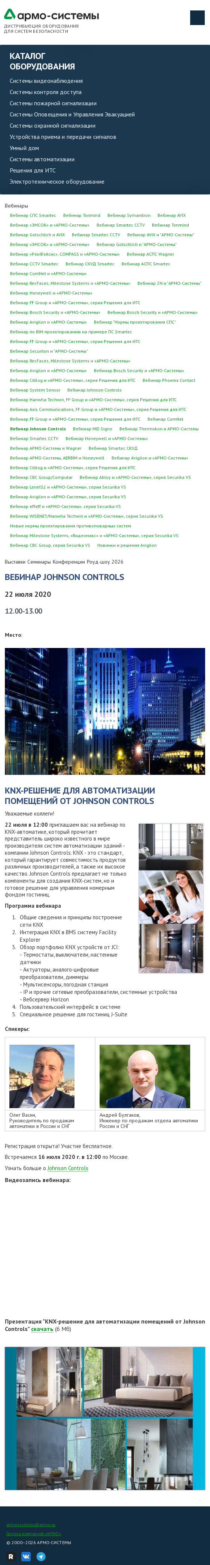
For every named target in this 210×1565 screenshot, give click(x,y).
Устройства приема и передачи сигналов (63, 136)
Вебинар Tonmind (81, 215)
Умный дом (24, 148)
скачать (42, 1328)
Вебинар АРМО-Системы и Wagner (46, 448)
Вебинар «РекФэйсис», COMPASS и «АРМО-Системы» (65, 254)
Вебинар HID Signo (92, 428)
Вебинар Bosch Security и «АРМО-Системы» (55, 312)
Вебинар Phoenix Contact (169, 380)
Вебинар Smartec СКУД (113, 448)
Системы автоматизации (42, 159)
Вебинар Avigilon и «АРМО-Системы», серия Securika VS (68, 496)
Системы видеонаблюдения (46, 80)
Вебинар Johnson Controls (94, 390)
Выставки (15, 561)
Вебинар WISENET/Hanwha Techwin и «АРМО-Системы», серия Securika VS (86, 516)
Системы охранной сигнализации (52, 125)
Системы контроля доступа (46, 92)
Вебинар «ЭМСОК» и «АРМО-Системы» (49, 225)
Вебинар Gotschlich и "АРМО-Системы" (137, 244)
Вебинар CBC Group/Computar (41, 477)
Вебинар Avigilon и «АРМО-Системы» (48, 322)
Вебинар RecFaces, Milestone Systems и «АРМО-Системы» (70, 283)
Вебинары (16, 205)
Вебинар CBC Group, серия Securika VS (50, 545)
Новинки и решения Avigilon (127, 545)
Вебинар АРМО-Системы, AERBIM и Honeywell (57, 458)
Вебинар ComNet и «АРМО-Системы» (48, 273)
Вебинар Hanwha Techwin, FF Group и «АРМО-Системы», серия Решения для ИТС (93, 399)
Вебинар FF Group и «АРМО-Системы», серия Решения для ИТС (75, 302)
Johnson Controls (68, 1168)
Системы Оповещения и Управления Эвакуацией (72, 114)
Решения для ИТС (33, 170)
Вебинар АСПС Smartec (146, 263)
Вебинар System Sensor (35, 390)
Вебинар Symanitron (128, 215)
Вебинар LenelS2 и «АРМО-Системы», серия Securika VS (68, 487)
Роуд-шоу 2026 (105, 561)
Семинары (39, 561)
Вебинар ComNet (165, 419)
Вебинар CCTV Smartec (34, 263)
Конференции (69, 561)
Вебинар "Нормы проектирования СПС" (135, 322)
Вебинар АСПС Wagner (150, 254)
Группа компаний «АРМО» (33, 1533)
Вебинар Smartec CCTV (121, 225)
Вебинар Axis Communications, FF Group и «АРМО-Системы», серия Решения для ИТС (98, 409)
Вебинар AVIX (172, 215)
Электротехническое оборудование (57, 181)
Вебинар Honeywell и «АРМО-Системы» (51, 293)
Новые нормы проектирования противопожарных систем (70, 526)
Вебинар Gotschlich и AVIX (37, 234)
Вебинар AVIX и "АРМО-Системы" (160, 234)
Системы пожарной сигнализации (53, 103)
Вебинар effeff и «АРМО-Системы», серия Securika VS (65, 506)
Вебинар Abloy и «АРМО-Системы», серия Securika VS (135, 477)
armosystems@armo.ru (30, 1524)
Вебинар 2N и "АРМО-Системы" (169, 283)
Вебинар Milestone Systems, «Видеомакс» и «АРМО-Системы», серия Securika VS (94, 535)
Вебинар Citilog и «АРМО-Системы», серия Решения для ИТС (73, 380)
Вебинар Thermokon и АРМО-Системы (159, 428)
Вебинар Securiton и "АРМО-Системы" (49, 351)
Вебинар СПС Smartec (33, 215)
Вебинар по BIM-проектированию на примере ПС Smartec (71, 331)
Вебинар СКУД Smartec (90, 263)
